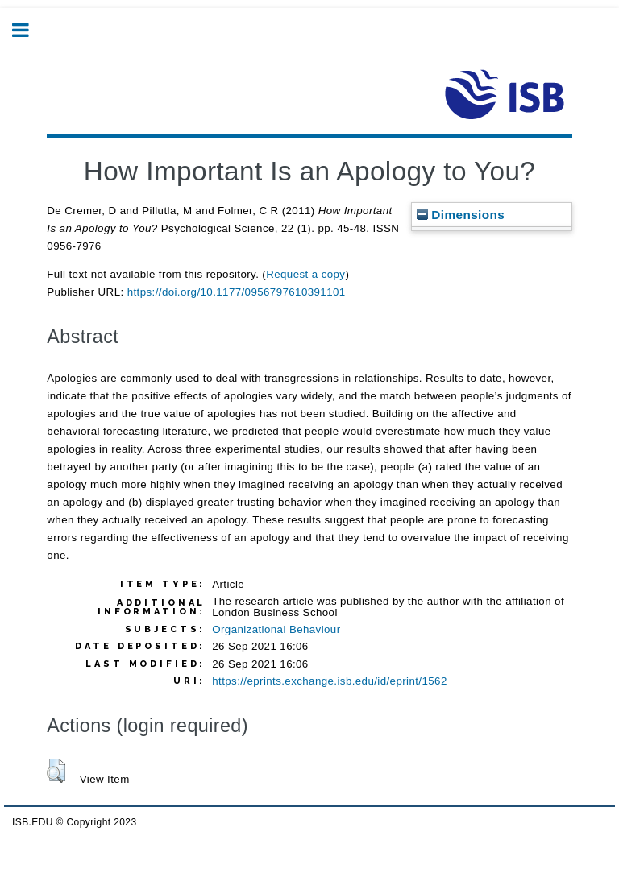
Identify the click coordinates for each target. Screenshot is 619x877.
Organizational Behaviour (276, 629)
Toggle (29, 30)
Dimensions (461, 214)
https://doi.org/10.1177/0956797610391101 (236, 292)
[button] (56, 771)
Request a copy (305, 274)
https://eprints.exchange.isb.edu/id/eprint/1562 (329, 681)
